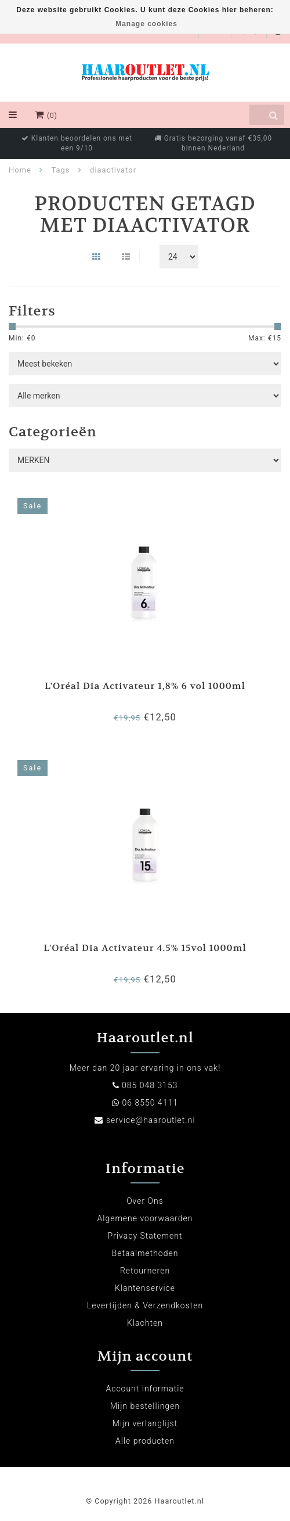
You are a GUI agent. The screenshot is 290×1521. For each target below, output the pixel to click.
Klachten (145, 1323)
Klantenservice (145, 1288)
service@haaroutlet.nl (150, 1120)
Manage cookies (146, 24)
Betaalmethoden (145, 1253)
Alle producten (145, 1440)
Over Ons (145, 1201)
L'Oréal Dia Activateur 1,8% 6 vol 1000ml (145, 686)
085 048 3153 (149, 1085)
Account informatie (145, 1388)
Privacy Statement (145, 1235)
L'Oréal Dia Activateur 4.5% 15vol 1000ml (145, 948)
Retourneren (145, 1270)
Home (20, 170)
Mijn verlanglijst (145, 1423)
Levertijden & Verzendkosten (145, 1305)
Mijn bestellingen (145, 1406)
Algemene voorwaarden (145, 1218)
